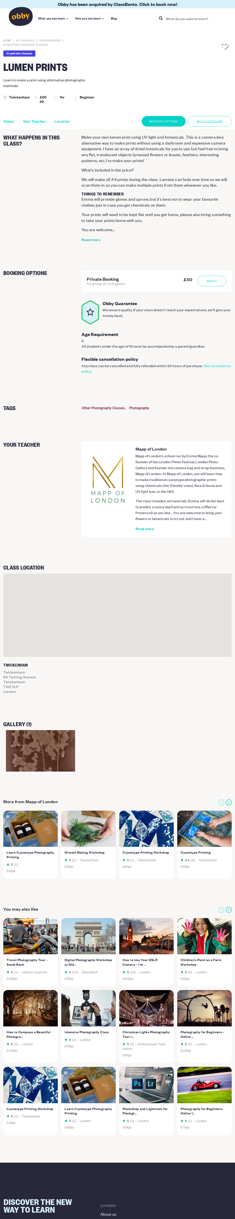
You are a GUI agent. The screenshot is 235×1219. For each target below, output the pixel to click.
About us (108, 1214)
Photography (139, 408)
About (8, 121)
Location (62, 121)
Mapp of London (151, 449)
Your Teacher (34, 121)
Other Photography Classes (103, 408)
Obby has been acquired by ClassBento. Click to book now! (117, 4)
